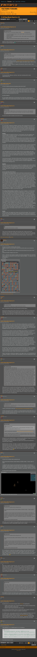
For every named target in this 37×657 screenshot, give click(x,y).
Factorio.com (3, 1)
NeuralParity (2, 296)
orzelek (2, 497)
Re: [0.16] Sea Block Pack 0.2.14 (7, 601)
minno (1, 395)
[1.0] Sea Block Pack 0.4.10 (10, 17)
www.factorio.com (4, 10)
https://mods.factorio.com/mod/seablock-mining (24, 408)
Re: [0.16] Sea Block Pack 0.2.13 (8, 27)
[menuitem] (8, 12)
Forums (9, 1)
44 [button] (30, 20)
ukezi (1, 218)
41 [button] (25, 20)
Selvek (2, 452)
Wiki (14, 1)
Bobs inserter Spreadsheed (5, 237)
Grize (1, 557)
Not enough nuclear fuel (6, 83)
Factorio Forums (9, 8)
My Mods (11, 237)
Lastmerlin (2, 118)
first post (22, 32)
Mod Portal (18, 1)
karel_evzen (2, 22)
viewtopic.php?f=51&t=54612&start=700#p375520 (25, 60)
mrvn (1, 79)
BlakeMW (2, 101)
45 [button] (32, 20)
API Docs (23, 1)
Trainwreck (2, 45)
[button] (20, 21)
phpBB (15, 649)
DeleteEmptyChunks (23, 615)
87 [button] (34, 20)
